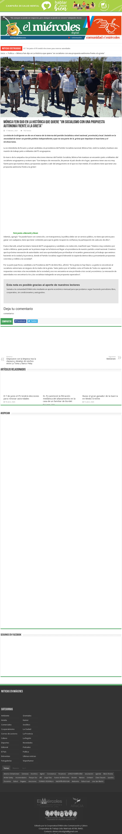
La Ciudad (27, 729)
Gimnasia (25, 774)
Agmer (42, 774)
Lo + (24, 768)
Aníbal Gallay (8, 778)
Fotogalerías (6, 761)
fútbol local (85, 781)
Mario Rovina (108, 774)
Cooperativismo (8, 729)
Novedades (27, 743)
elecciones (32, 781)
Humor (26, 720)
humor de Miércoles (61, 778)
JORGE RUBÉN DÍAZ (75, 774)
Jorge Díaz (48, 778)
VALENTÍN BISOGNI (62, 781)
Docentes (7, 781)
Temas (6, 768)
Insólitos (26, 725)
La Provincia (28, 734)
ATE (41, 778)
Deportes (5, 743)
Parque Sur (33, 778)
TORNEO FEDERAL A (46, 781)
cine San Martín (97, 781)
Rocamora (62, 774)
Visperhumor (28, 761)
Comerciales (6, 725)
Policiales (27, 747)
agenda (98, 774)
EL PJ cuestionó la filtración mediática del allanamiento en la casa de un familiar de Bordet (59, 399)
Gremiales (27, 716)
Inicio (3, 53)
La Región (27, 738)
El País (3, 752)
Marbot (81, 778)
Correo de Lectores (9, 734)
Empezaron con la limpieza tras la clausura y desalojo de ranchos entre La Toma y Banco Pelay (21, 360)
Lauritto (111, 778)
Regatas (23, 781)
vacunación (89, 774)
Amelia (4, 720)
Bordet (74, 778)
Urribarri (90, 778)
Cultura (4, 738)
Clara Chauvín (100, 778)
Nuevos (16, 768)
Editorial (4, 747)
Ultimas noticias (29, 756)
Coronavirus (51, 774)
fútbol (15, 781)
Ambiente (5, 716)
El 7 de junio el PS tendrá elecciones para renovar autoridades (46, 48)
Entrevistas (5, 756)
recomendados (20, 778)
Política (11, 53)
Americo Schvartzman (11, 774)
